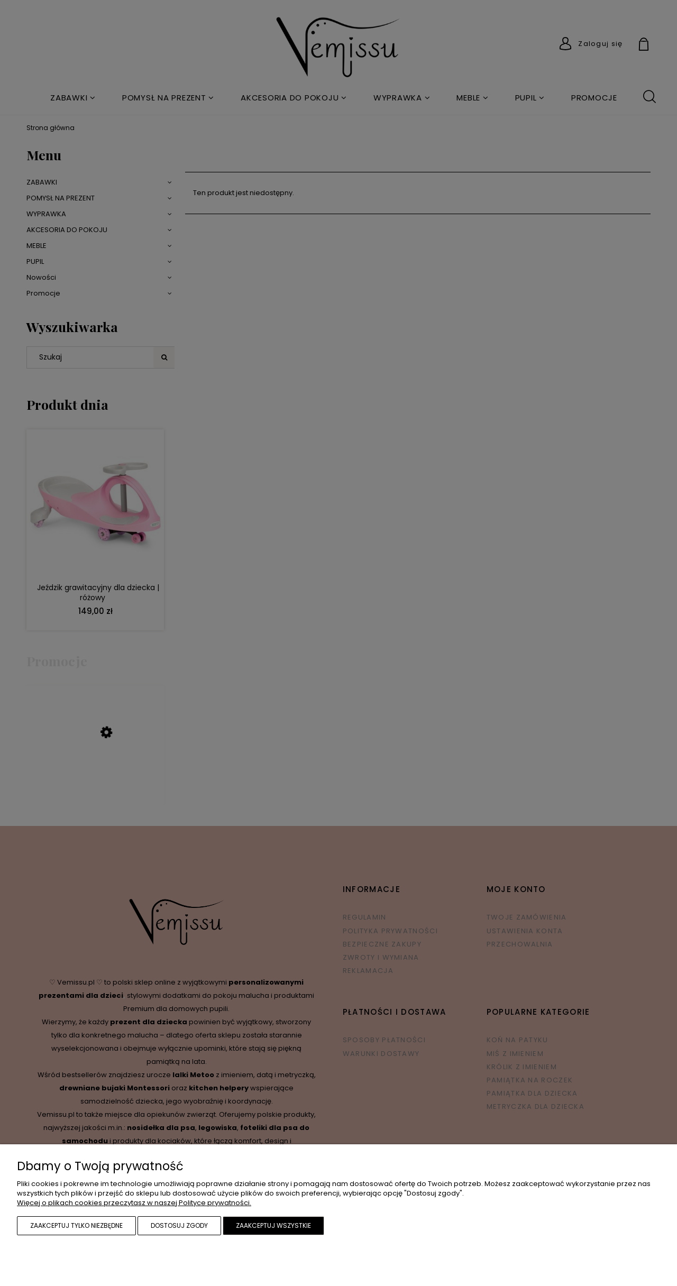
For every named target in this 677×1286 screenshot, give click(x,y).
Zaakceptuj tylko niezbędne (76, 1225)
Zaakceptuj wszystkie (273, 1225)
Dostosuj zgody (179, 1225)
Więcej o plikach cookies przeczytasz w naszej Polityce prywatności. (134, 1203)
